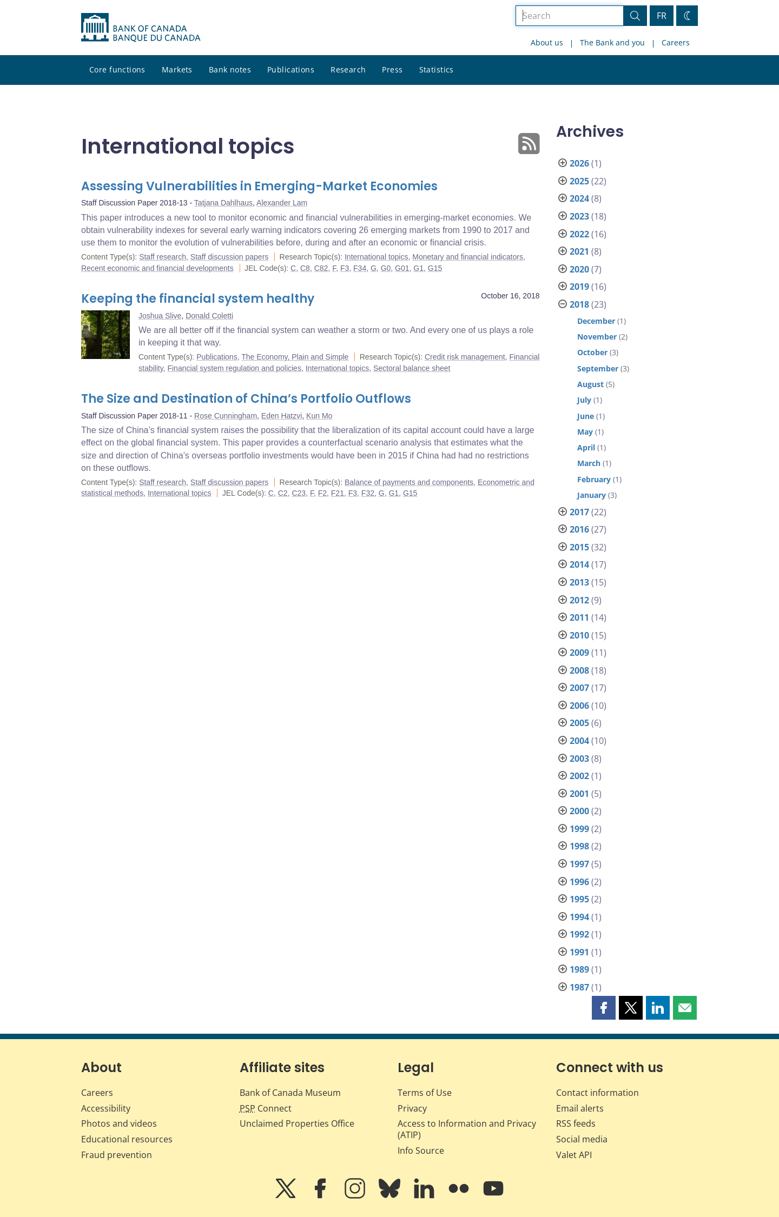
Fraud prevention (116, 1155)
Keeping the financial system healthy (197, 298)
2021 (579, 251)
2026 (579, 163)
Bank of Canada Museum (290, 1093)
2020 (579, 269)
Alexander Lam (281, 202)
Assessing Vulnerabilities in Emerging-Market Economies (259, 186)
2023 (579, 216)
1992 (579, 934)
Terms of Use (425, 1093)
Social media (582, 1139)
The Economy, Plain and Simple (294, 357)
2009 (579, 653)
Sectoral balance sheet (411, 368)
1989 (579, 969)
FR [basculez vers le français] (661, 16)
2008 (579, 670)
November (597, 336)
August (590, 384)
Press (392, 69)
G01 (402, 268)
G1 (418, 268)
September (597, 368)
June (585, 416)
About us (547, 42)
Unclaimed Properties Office (297, 1123)
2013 (579, 582)
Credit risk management (465, 357)
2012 (579, 600)
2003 (579, 758)
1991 (579, 952)
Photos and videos (119, 1123)
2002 (579, 776)
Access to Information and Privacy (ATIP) (467, 1129)
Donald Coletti (209, 315)
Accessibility (105, 1108)
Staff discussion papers (229, 256)
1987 (579, 987)
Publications (290, 69)
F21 (337, 493)
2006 (579, 705)
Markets (177, 69)
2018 (579, 304)
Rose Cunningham (225, 415)
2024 (579, 198)
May (585, 432)
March (588, 463)
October (592, 352)
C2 (283, 493)
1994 (579, 917)
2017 (579, 512)
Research (348, 69)
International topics (376, 256)
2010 (579, 635)
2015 (579, 547)
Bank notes (230, 69)
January (591, 495)
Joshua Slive (159, 315)
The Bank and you (612, 42)
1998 (579, 846)
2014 (579, 564)
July (584, 400)
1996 (579, 882)
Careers (676, 42)
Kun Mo (319, 415)
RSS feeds (576, 1123)
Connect (266, 1108)
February (594, 479)
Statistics (436, 69)
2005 (579, 723)
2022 (579, 234)
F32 (367, 493)
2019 (579, 286)
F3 (344, 268)
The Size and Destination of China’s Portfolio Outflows (246, 398)
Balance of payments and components (409, 482)
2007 (579, 688)
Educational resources (127, 1139)
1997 (579, 864)
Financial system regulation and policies (234, 368)
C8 (305, 268)
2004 (579, 741)
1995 (579, 899)
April (586, 447)
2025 (579, 181)
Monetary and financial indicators (467, 256)
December (596, 321)
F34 (359, 268)
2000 (579, 811)
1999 (579, 829)
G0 (386, 268)
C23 (299, 493)
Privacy (412, 1108)
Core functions (117, 69)
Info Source (421, 1150)
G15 (435, 268)
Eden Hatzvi (281, 415)
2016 (579, 529)
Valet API (574, 1155)
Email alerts (580, 1108)
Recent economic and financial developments (157, 268)
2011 (579, 617)
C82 (321, 268)
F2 (322, 493)
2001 (579, 794)
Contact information (597, 1093)
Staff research (162, 256)
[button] (604, 1008)
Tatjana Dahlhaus (223, 202)
